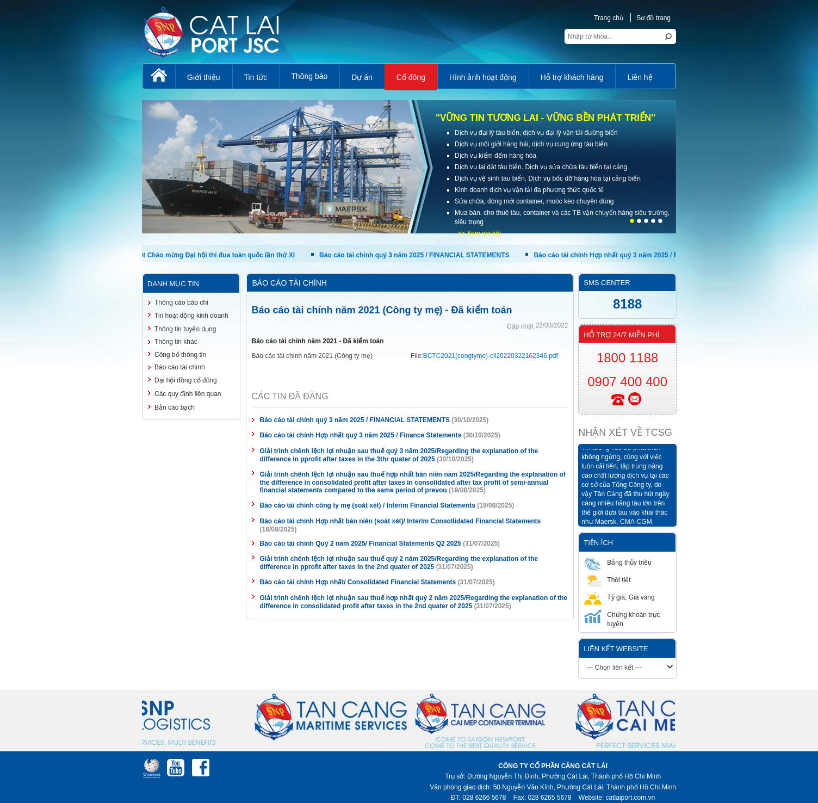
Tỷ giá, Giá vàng (619, 597)
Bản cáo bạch (174, 407)
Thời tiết (607, 579)
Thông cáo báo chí (181, 302)
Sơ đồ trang (653, 18)
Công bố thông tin (180, 355)
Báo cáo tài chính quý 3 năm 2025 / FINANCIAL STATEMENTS (416, 255)
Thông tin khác (175, 341)
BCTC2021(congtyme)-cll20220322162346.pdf (490, 356)
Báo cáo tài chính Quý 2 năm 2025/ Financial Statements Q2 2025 (360, 543)
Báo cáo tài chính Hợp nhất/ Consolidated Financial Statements (358, 582)
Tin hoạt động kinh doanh (191, 315)
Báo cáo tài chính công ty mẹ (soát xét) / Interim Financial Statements (367, 505)
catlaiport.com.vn (630, 797)
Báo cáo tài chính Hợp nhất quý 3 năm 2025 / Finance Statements (636, 255)
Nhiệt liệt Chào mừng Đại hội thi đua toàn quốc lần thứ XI (207, 255)
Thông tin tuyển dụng (185, 329)
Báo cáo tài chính (179, 367)
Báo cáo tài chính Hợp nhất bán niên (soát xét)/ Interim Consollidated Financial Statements (400, 521)
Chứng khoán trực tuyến (622, 619)
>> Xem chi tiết (479, 233)
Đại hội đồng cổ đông (185, 380)
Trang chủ (608, 18)
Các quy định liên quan (187, 394)
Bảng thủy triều (618, 562)
